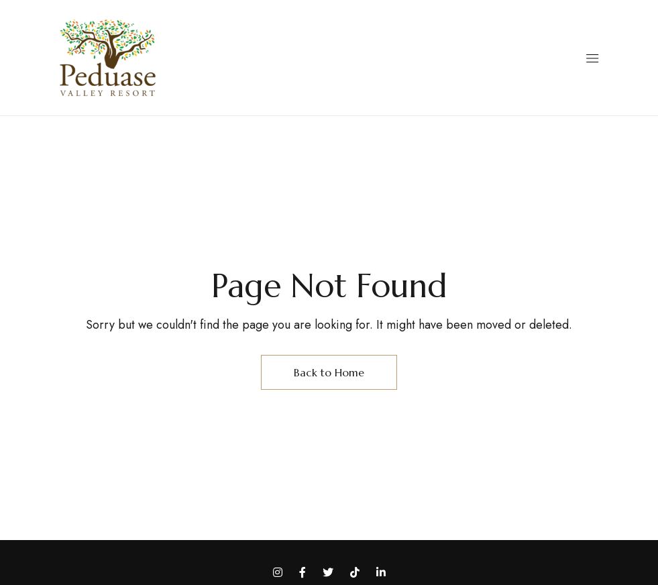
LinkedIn (381, 572)
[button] (592, 59)
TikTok (355, 572)
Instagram (277, 572)
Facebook (302, 572)
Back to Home (329, 372)
